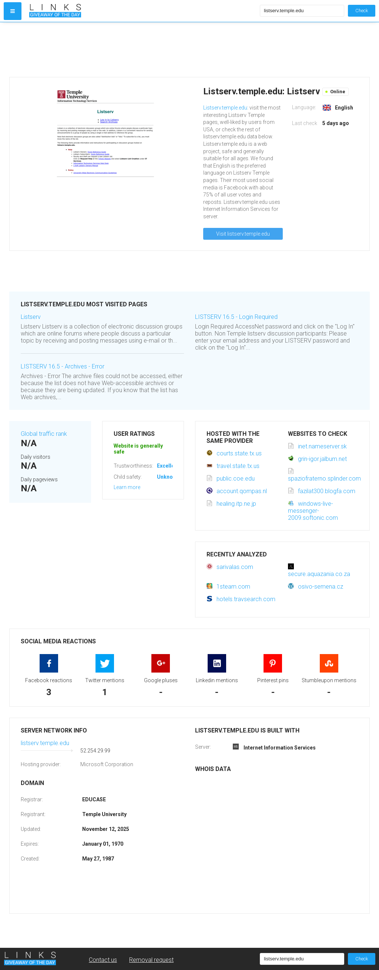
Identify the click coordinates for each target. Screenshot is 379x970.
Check (361, 10)
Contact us (103, 959)
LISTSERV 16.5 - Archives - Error (62, 366)
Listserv (31, 316)
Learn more (127, 487)
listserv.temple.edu (45, 743)
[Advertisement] (142, 49)
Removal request (151, 959)
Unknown (168, 477)
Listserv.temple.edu (225, 108)
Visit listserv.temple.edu (243, 234)
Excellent (168, 466)
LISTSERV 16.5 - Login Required (236, 316)
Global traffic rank (44, 433)
